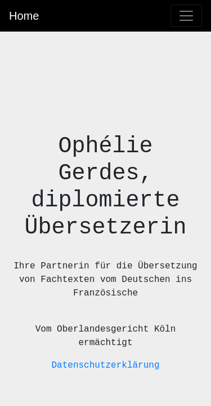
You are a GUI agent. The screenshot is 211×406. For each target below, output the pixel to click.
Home (24, 16)
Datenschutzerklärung (105, 365)
